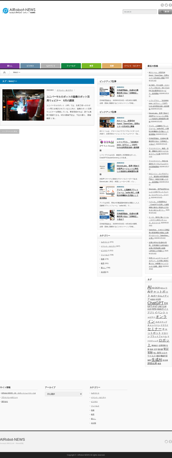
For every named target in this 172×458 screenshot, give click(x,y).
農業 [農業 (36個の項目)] (159, 364)
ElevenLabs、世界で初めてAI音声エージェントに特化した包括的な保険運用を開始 (119, 170)
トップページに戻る (9, 131)
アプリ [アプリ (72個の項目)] (150, 312)
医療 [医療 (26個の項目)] (151, 349)
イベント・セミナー (132, 66)
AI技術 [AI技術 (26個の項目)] (152, 299)
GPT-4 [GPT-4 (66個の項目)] (150, 306)
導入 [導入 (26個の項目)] (155, 353)
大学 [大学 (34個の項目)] (155, 349)
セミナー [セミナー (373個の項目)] (154, 329)
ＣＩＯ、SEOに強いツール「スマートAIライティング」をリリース (159, 220)
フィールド (71, 66)
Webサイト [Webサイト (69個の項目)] (162, 309)
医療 (112, 66)
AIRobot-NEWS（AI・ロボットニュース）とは (18, 393)
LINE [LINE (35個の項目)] (160, 306)
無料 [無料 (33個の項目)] (149, 360)
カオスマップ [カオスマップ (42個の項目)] (161, 322)
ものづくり (50, 66)
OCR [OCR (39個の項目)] (149, 309)
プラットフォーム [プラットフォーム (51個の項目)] (158, 336)
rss (162, 5)
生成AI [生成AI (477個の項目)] (157, 360)
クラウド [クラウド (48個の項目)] (164, 325)
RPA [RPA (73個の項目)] (154, 309)
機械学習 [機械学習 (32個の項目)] (164, 356)
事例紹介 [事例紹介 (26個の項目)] (155, 345)
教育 (91, 66)
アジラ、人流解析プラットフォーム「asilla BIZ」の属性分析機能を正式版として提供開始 (119, 194)
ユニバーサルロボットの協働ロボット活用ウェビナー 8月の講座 (68, 98)
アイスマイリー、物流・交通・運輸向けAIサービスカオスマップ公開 (159, 151)
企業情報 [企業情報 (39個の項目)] (162, 345)
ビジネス (30, 66)
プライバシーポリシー (9, 397)
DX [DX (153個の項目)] (166, 303)
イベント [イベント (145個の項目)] (160, 312)
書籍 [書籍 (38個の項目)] (158, 356)
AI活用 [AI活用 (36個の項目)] (158, 299)
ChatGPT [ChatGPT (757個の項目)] (155, 303)
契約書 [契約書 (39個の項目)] (160, 349)
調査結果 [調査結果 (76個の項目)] (152, 363)
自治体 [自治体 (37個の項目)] (165, 360)
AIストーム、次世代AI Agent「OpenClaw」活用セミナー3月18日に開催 (128, 123)
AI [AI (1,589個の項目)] (149, 287)
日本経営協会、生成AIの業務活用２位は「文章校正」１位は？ (127, 93)
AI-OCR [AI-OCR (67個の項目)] (156, 288)
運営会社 (4, 401)
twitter (166, 5)
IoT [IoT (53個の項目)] (155, 306)
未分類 (103, 272)
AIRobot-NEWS (12, 439)
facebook (170, 5)
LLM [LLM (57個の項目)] (164, 306)
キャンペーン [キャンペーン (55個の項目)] (153, 325)
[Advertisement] (86, 41)
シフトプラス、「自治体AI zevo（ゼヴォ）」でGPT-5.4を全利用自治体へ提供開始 (119, 146)
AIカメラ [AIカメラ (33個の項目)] (163, 288)
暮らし (10, 66)
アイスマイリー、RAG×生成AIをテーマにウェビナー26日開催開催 (158, 163)
